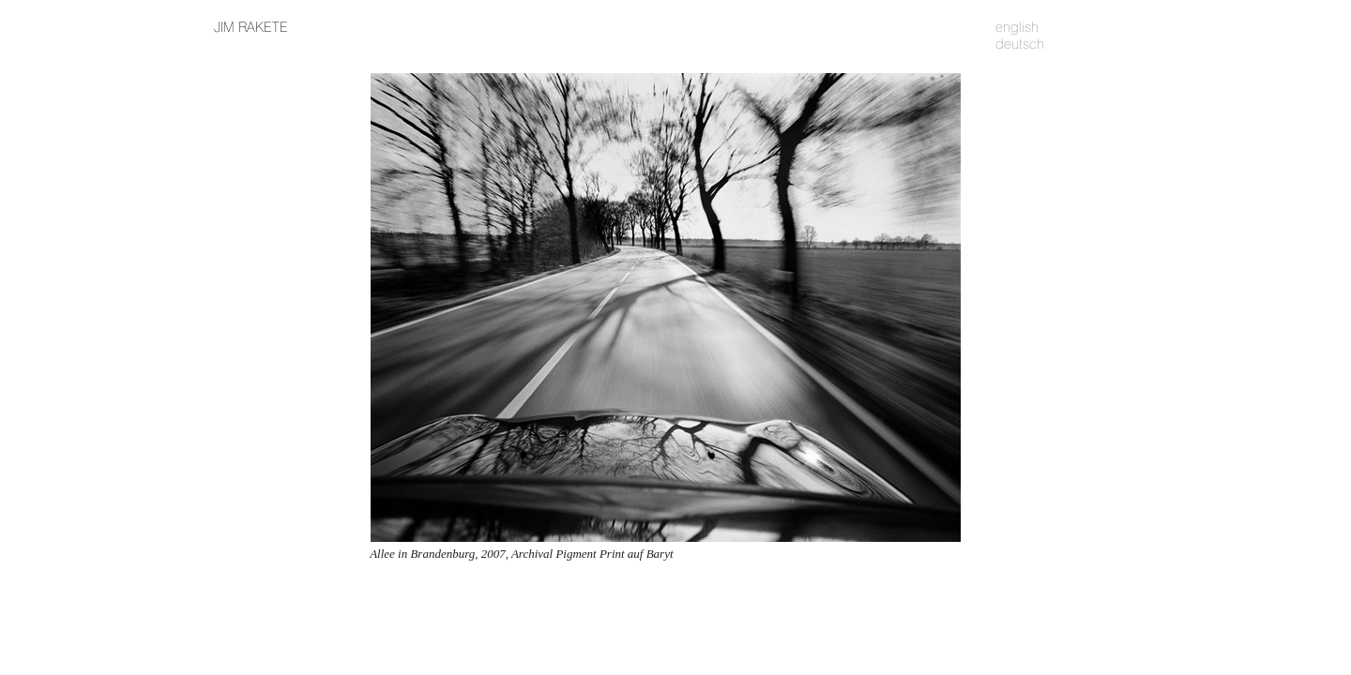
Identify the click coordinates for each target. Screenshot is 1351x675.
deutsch (1019, 44)
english (1017, 27)
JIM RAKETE (251, 27)
